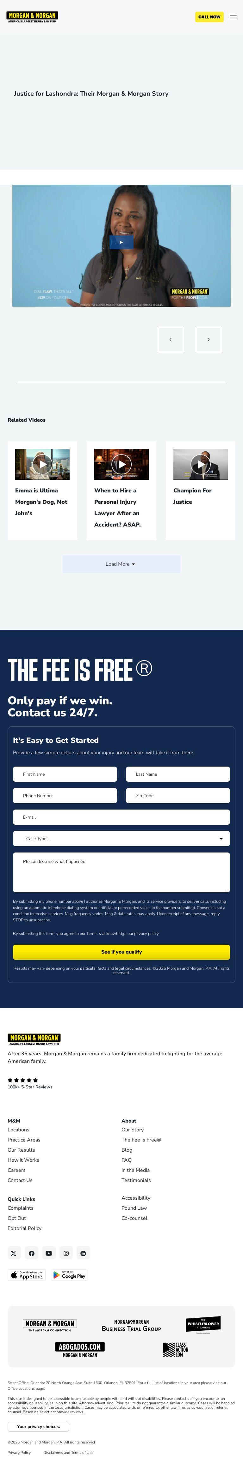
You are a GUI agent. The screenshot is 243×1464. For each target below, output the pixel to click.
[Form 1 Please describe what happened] (121, 872)
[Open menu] (233, 17)
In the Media (136, 1170)
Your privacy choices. (38, 1427)
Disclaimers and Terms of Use (68, 1452)
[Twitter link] (14, 1252)
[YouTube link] (49, 1252)
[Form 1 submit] (121, 952)
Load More (121, 564)
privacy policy (146, 934)
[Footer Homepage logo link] (121, 1039)
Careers (17, 1170)
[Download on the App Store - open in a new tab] (27, 1274)
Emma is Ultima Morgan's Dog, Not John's (41, 502)
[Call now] (209, 17)
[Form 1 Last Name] (178, 774)
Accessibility (136, 1198)
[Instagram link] (66, 1252)
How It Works (23, 1160)
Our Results (21, 1150)
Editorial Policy (24, 1228)
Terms (91, 934)
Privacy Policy (19, 1452)
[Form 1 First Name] (65, 774)
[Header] (32, 16)
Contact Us (20, 1180)
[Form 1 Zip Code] (178, 795)
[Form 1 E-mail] (121, 817)
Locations (18, 1129)
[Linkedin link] (83, 1252)
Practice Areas (24, 1139)
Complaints (21, 1208)
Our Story (133, 1129)
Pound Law (134, 1208)
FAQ (127, 1160)
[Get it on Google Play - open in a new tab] (69, 1274)
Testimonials (136, 1180)
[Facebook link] (31, 1252)
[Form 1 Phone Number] (65, 795)
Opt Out (17, 1218)
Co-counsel (134, 1218)
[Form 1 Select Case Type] (121, 838)
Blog (127, 1150)
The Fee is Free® (141, 1139)
